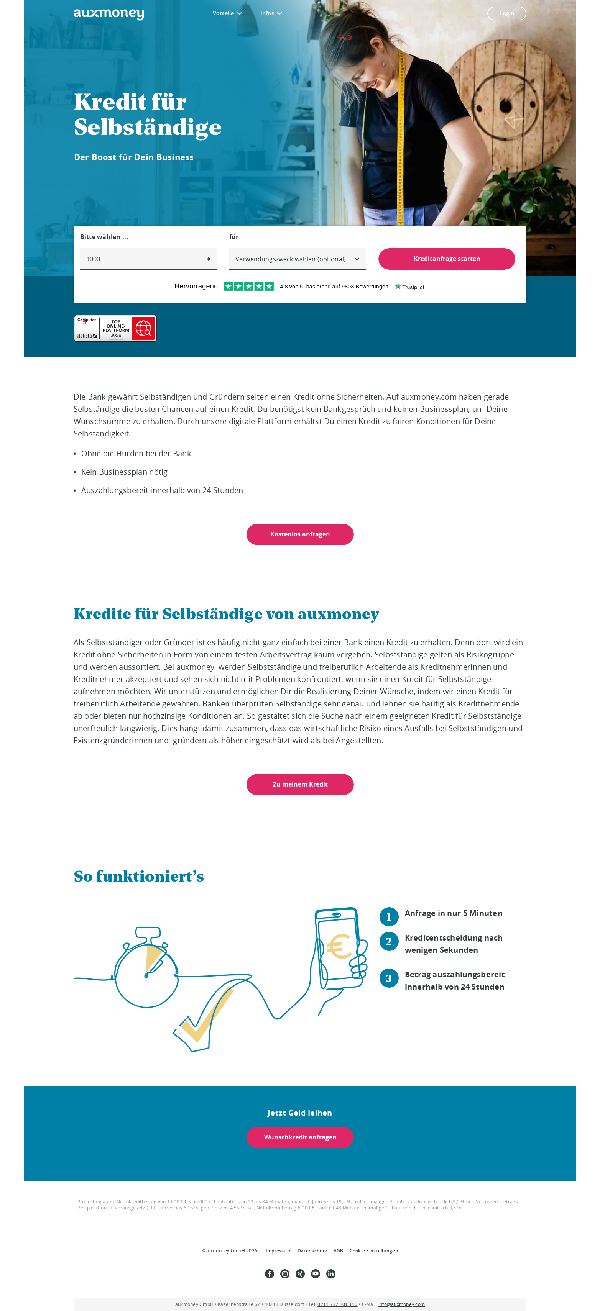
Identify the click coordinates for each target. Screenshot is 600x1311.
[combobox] (297, 259)
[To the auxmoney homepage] (109, 15)
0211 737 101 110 (337, 1304)
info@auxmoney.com (401, 1304)
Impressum (278, 1250)
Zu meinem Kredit (300, 784)
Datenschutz (312, 1250)
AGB (339, 1250)
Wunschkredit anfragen (300, 1137)
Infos (267, 13)
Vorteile (223, 13)
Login (507, 13)
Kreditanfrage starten (447, 258)
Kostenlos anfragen (300, 534)
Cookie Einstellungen (374, 1250)
